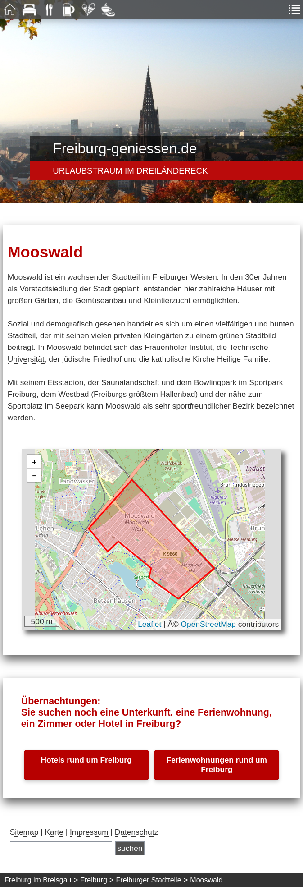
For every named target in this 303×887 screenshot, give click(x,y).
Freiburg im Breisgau (38, 880)
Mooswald (206, 880)
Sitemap (24, 831)
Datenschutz (136, 831)
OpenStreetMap (208, 624)
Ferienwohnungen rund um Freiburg (217, 764)
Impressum (89, 831)
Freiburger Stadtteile (148, 880)
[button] (34, 462)
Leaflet (149, 624)
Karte (54, 831)
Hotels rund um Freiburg (86, 759)
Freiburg (93, 880)
